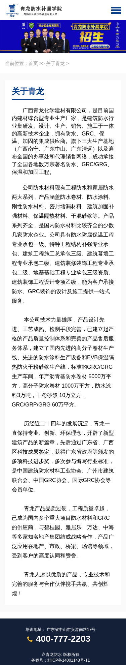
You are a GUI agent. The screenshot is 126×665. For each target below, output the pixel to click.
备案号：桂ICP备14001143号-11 (60, 660)
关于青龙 (55, 63)
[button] (116, 10)
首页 (33, 63)
